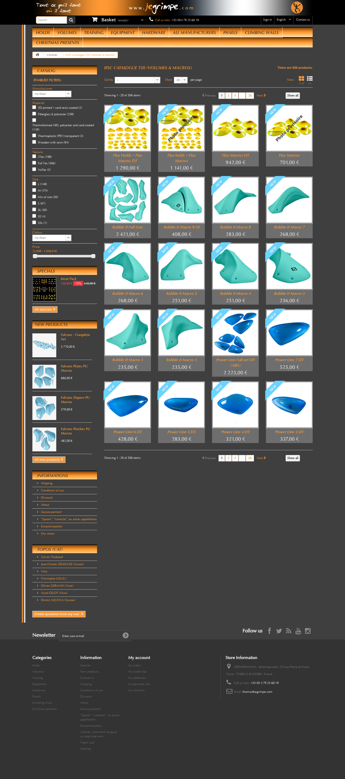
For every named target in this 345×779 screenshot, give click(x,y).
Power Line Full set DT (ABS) (235, 362)
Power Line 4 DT (235, 431)
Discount (46, 498)
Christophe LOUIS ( (53, 578)
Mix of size (48, 197)
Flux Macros (289, 155)
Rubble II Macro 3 (289, 293)
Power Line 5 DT (181, 431)
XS (42, 216)
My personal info (139, 684)
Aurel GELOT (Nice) (53, 593)
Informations (52, 475)
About (44, 505)
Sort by (108, 80)
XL (42, 210)
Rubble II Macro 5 (181, 293)
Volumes (67, 32)
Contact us (303, 20)
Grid (301, 80)
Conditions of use (52, 490)
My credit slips (137, 672)
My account (139, 657)
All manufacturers (194, 32)
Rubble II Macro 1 (181, 359)
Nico (43, 571)
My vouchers (136, 690)
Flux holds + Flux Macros (181, 158)
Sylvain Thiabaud (51, 557)
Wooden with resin (53, 142)
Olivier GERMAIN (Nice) (56, 586)
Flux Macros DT (235, 155)
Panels (230, 32)
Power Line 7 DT (289, 359)
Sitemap (85, 749)
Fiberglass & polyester (56, 114)
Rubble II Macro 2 (127, 359)
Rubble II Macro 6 (127, 293)
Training (94, 32)
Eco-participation (51, 526)
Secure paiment (51, 512)
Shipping (46, 483)
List (310, 80)
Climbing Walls (262, 32)
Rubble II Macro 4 (235, 293)
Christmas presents (57, 42)
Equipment (123, 32)
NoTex (44, 170)
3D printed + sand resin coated (60, 108)
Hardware (153, 32)
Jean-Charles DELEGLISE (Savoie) (62, 564)
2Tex (45, 157)
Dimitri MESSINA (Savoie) (57, 600)
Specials (46, 271)
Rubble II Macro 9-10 (182, 227)
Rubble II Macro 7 (289, 227)
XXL (42, 223)
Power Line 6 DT (128, 431)
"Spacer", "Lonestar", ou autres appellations (68, 519)
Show (168, 80)
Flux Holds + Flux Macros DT (127, 158)
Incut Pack (68, 279)
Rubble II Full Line (127, 227)
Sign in (267, 20)
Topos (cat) (50, 549)
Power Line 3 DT (289, 431)
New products (51, 324)
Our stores (47, 533)
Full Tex (46, 163)
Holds (43, 32)
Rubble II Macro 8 (235, 227)
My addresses (137, 678)
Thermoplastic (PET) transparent (60, 136)
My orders (134, 665)
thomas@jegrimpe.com (257, 692)
